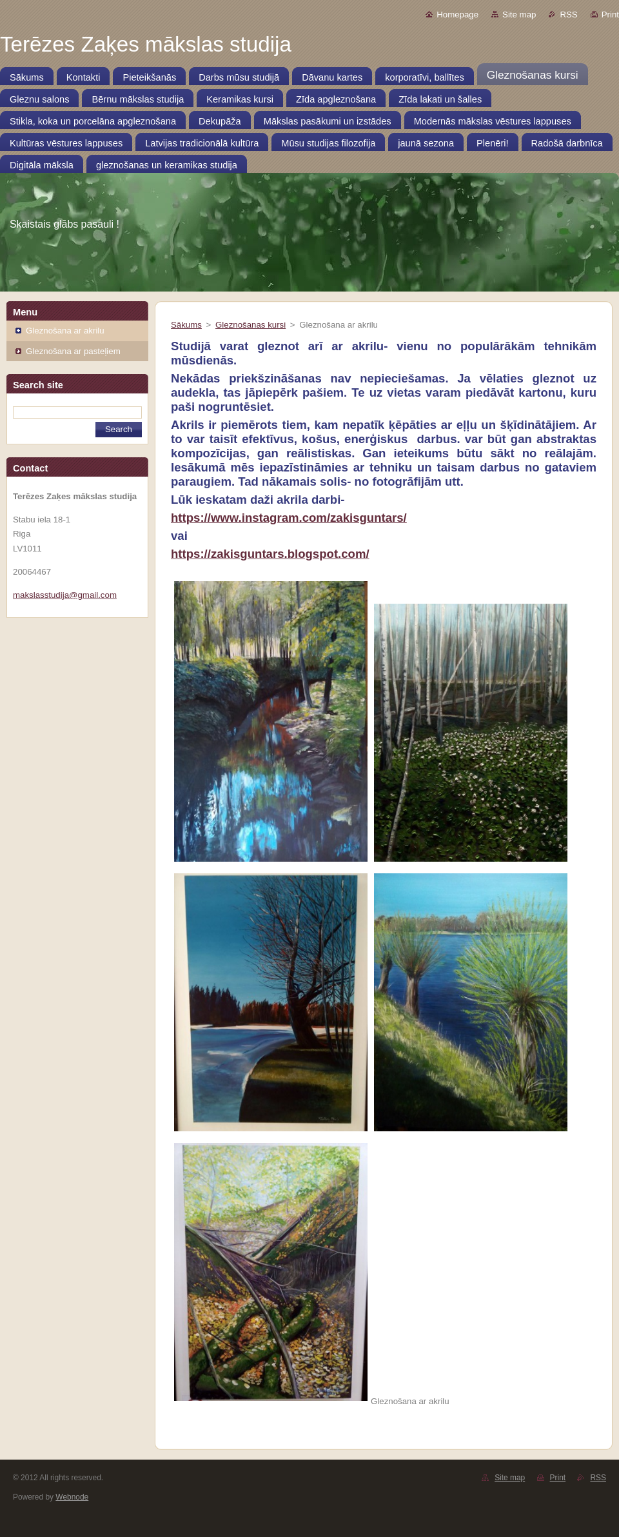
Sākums (186, 325)
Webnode (71, 1497)
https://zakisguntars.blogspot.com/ (270, 553)
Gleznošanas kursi (250, 325)
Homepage (457, 14)
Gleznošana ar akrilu (65, 330)
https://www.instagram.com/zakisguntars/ (289, 517)
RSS (568, 14)
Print (610, 14)
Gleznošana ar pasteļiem (73, 351)
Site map (519, 14)
